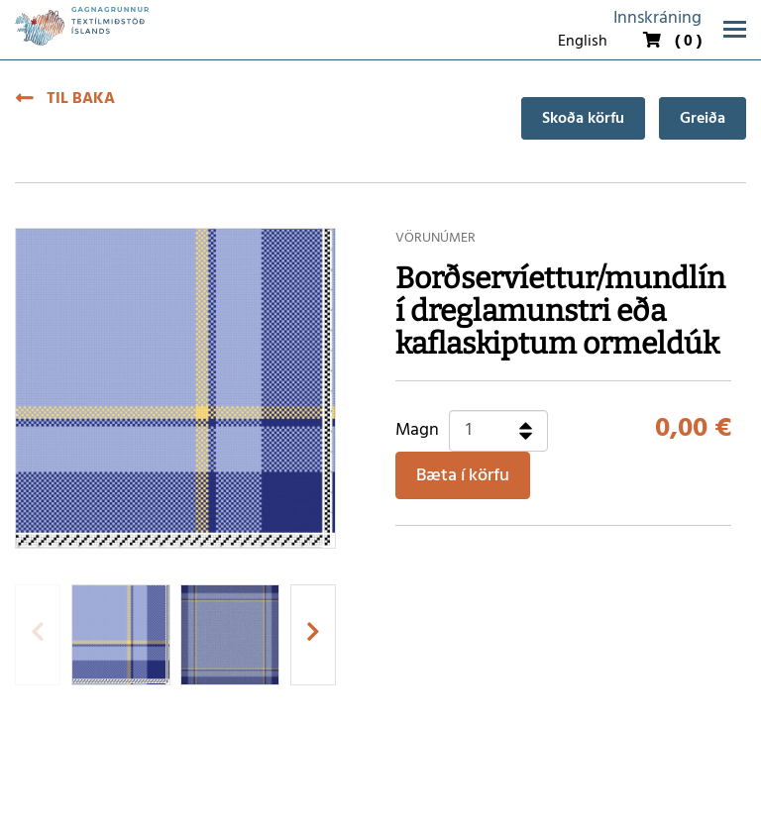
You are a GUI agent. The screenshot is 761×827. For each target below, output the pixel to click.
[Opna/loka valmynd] (734, 29)
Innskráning (657, 18)
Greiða (702, 119)
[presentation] (37, 634)
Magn (417, 431)
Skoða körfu (583, 119)
